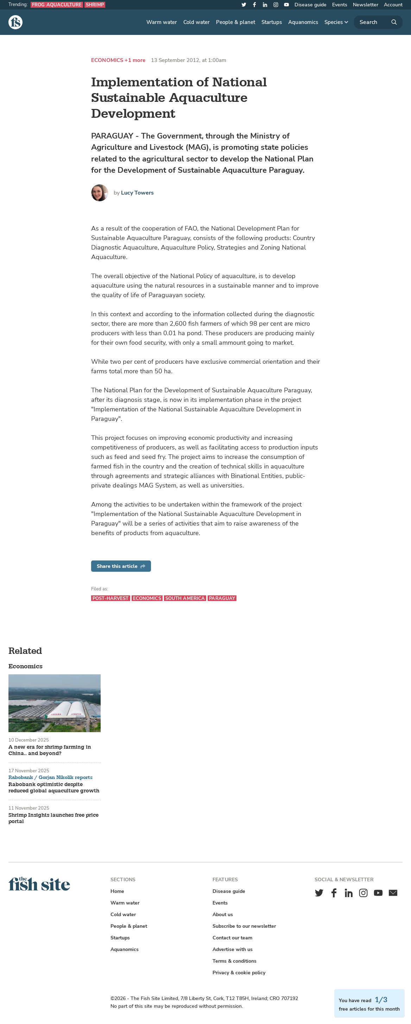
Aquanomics (303, 22)
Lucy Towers (137, 193)
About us (223, 914)
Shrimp (95, 5)
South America (185, 598)
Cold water (196, 22)
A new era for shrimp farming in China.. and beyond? (49, 750)
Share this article (121, 566)
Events (339, 4)
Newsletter (365, 4)
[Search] (378, 22)
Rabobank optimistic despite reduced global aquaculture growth (53, 787)
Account (393, 4)
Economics (107, 60)
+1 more (135, 60)
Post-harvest (111, 598)
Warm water (161, 22)
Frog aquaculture (57, 5)
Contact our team (232, 937)
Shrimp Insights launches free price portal (53, 818)
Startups (271, 22)
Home (117, 891)
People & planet (235, 22)
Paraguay (222, 598)
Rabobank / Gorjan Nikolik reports (50, 777)
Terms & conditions (235, 961)
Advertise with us (233, 949)
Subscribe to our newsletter (244, 926)
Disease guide (311, 4)
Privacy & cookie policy (239, 972)
